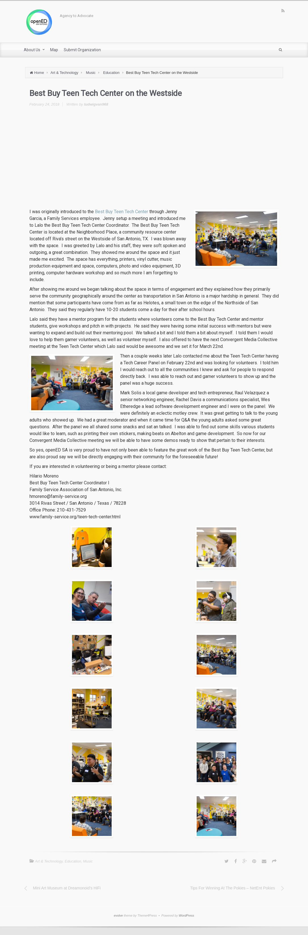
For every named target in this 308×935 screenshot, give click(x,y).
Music (90, 72)
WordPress (186, 915)
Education (111, 72)
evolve (118, 915)
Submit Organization (82, 50)
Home (39, 72)
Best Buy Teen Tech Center (121, 211)
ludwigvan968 (96, 104)
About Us (32, 50)
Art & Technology (64, 72)
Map (54, 50)
